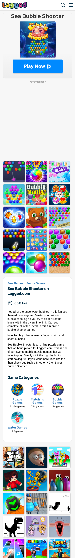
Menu (71, 5)
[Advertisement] (37, 121)
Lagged (15, 5)
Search (63, 5)
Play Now (34, 66)
